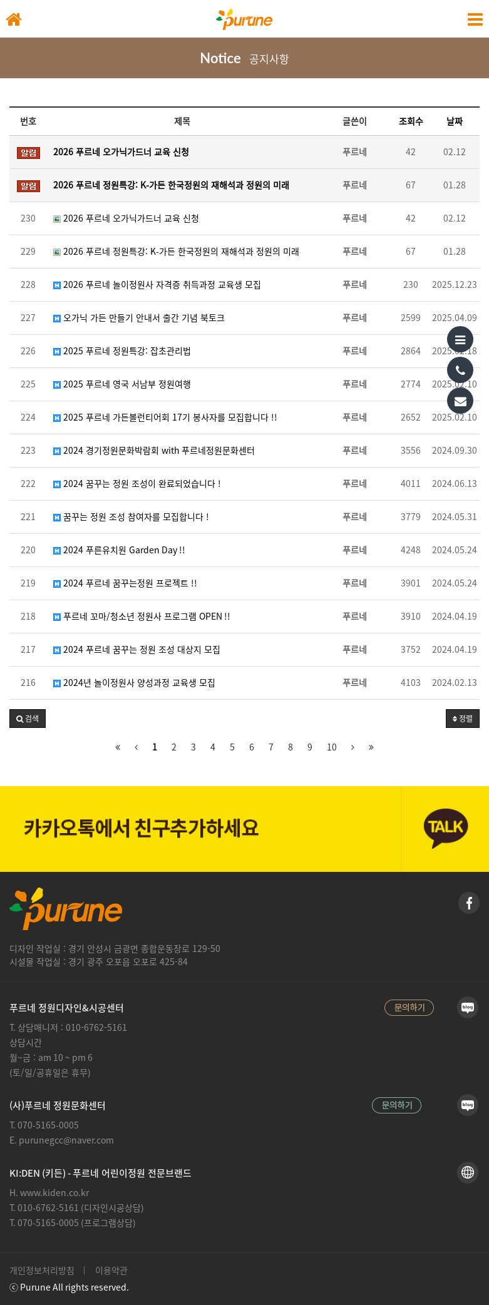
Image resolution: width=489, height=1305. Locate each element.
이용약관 (111, 1270)
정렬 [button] (463, 719)
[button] (27, 718)
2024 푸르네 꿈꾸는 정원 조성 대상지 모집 (136, 649)
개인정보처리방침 (42, 1270)
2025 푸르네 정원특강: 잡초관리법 (122, 351)
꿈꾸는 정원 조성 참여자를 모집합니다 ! (131, 517)
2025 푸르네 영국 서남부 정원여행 (122, 384)
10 (332, 747)
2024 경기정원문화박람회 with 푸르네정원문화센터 (154, 450)
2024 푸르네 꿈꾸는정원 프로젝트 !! (125, 583)
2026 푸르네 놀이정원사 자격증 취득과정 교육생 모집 (157, 284)
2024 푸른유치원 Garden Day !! (119, 550)
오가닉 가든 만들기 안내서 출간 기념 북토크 (139, 318)
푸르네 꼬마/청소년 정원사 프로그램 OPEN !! (141, 616)
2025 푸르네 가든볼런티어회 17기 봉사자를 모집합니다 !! (165, 417)
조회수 (411, 121)
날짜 (454, 121)
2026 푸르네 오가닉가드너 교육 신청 (126, 218)
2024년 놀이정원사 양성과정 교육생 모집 (134, 682)
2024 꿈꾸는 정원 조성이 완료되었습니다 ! (137, 483)
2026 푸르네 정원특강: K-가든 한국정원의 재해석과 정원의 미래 (176, 251)
